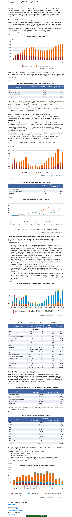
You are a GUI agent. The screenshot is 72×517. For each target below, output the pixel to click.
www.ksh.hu (11, 514)
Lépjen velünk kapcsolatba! (15, 510)
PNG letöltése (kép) (45, 68)
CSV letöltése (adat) (57, 68)
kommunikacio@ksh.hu (14, 509)
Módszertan (11, 504)
